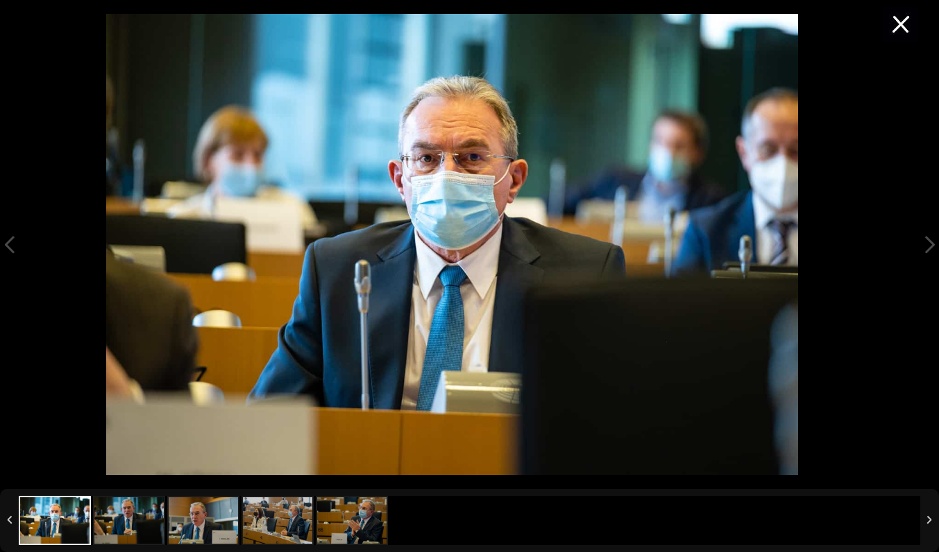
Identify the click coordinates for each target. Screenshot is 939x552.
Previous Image (9, 244)
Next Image (929, 244)
